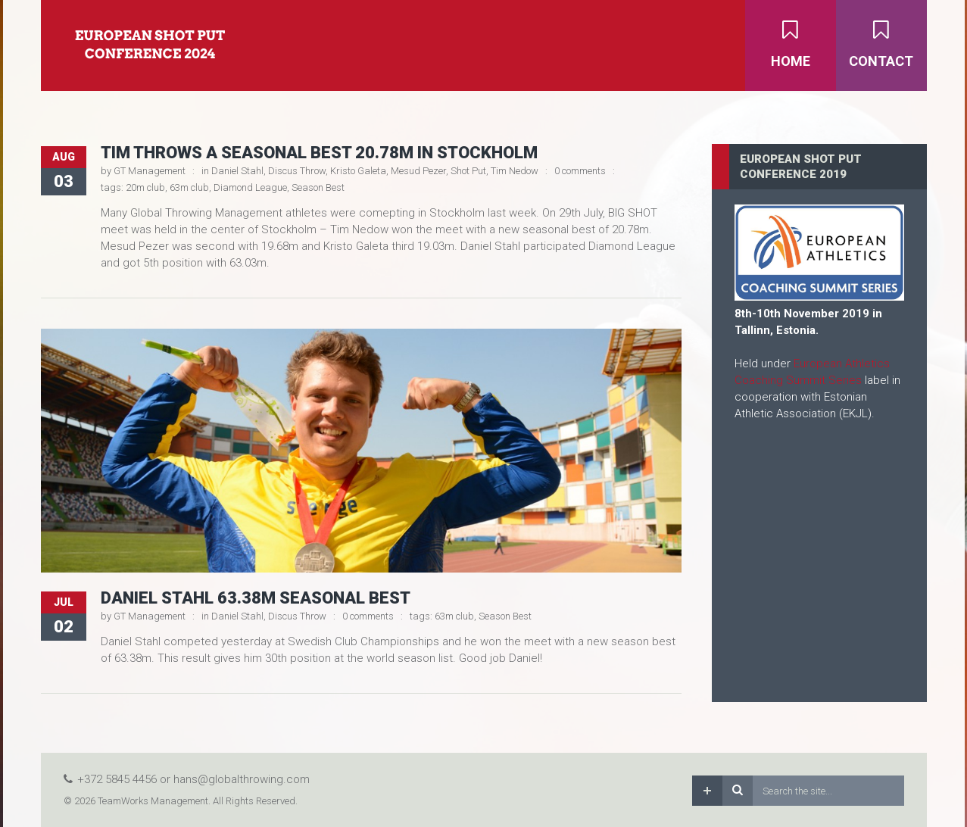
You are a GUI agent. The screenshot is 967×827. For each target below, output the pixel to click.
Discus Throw (297, 170)
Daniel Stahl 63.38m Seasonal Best (255, 597)
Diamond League (250, 187)
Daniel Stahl (237, 170)
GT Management (150, 170)
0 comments (580, 170)
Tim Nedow (514, 170)
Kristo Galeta (358, 170)
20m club (145, 187)
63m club (189, 187)
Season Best (318, 187)
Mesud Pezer (418, 170)
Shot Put (468, 170)
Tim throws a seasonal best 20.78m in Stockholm (319, 152)
